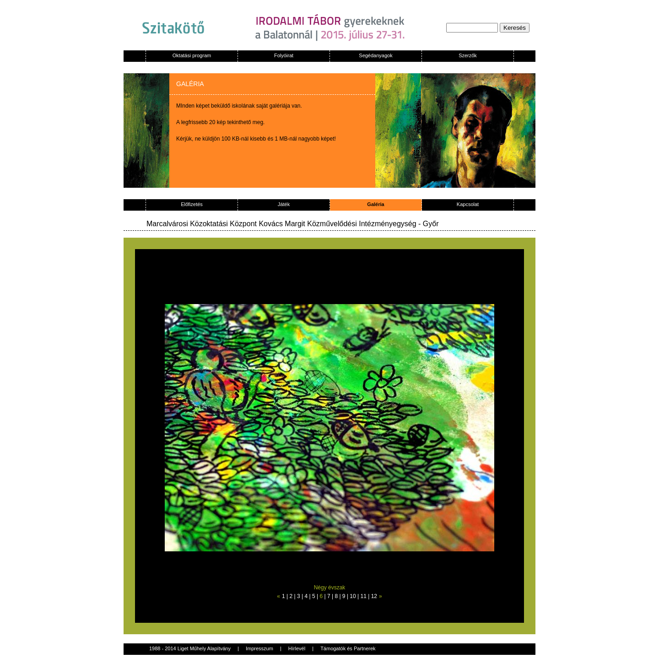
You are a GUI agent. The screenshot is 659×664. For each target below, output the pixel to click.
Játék (284, 204)
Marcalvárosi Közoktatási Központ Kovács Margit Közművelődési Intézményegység (281, 224)
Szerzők (468, 55)
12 (374, 596)
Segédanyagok (375, 55)
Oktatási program (192, 55)
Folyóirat (283, 55)
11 (364, 596)
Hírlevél (296, 648)
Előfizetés (192, 204)
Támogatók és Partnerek (347, 648)
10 (353, 596)
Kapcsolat (468, 204)
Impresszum (259, 648)
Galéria (375, 204)
